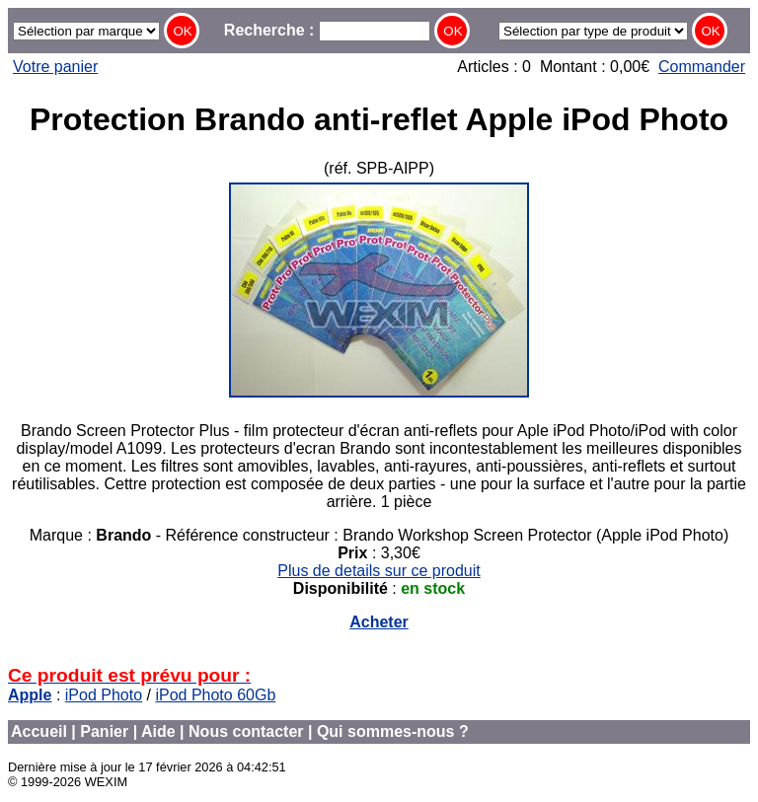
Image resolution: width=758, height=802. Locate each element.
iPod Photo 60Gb (215, 695)
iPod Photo (103, 695)
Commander (701, 66)
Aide (158, 731)
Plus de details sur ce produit (378, 570)
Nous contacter (246, 731)
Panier (104, 731)
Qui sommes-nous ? (393, 731)
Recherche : (327, 30)
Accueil (39, 731)
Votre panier (55, 66)
